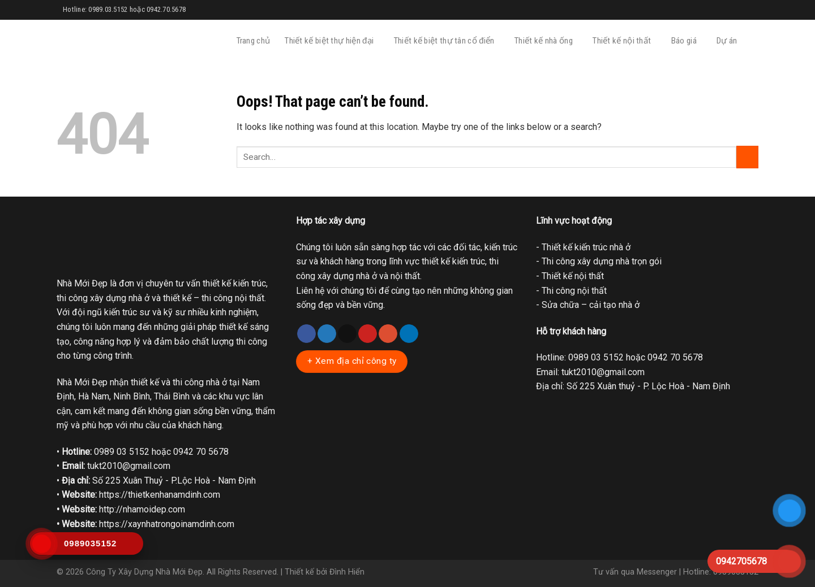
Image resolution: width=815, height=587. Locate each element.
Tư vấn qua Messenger (635, 572)
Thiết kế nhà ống (546, 41)
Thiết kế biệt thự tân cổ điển (447, 41)
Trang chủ (254, 41)
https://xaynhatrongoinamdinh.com (166, 524)
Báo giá (686, 41)
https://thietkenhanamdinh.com (159, 494)
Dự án (730, 41)
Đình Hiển (346, 572)
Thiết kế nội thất (624, 41)
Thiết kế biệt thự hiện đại (332, 41)
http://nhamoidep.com (142, 509)
